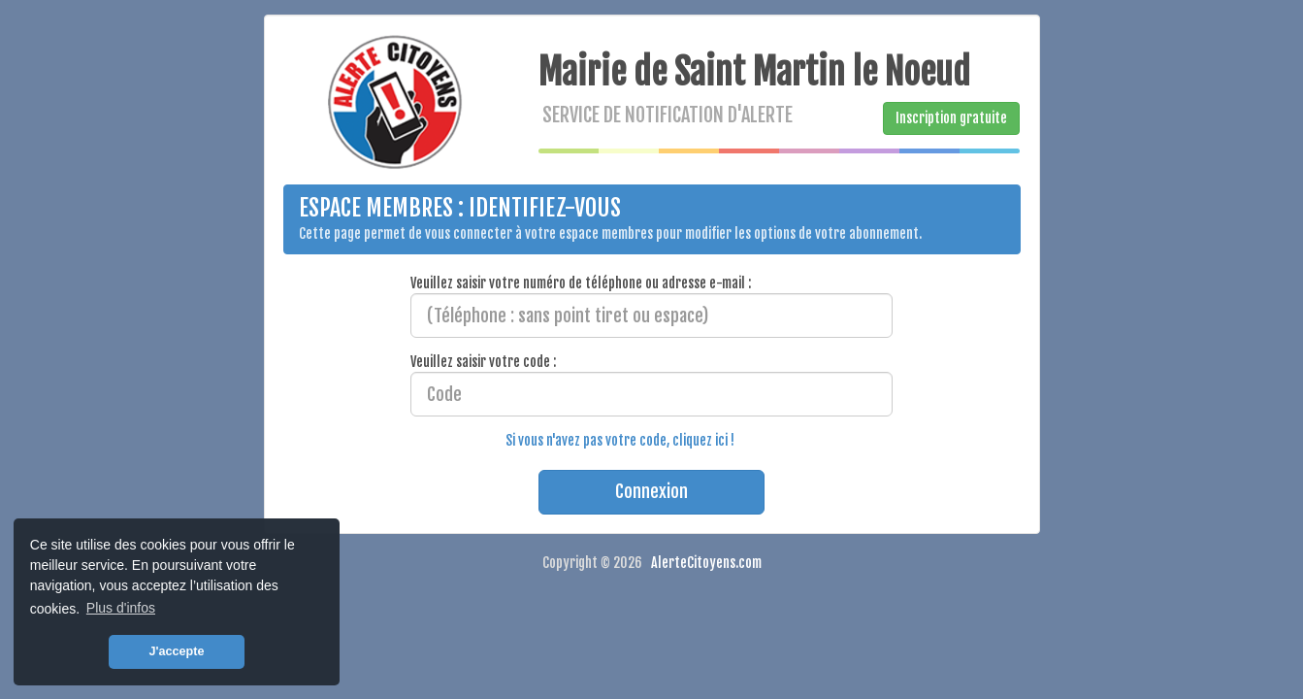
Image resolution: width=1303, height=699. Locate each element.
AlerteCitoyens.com (706, 562)
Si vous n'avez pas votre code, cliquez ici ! (619, 440)
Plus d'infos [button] (120, 608)
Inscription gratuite (951, 118)
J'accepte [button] (177, 651)
